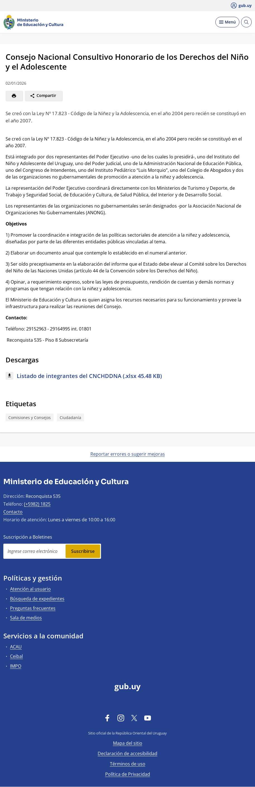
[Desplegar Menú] (227, 22)
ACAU (16, 647)
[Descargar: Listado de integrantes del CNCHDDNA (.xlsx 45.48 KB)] (127, 376)
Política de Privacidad (127, 774)
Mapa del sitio (127, 743)
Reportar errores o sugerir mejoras (127, 454)
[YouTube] (147, 718)
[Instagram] (120, 718)
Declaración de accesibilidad (127, 753)
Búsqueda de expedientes (37, 599)
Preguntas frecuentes (33, 608)
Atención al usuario (30, 589)
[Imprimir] (14, 96)
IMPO (15, 666)
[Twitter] (134, 718)
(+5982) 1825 (37, 504)
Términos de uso (127, 764)
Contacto (13, 512)
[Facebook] (107, 718)
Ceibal (16, 656)
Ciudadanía (70, 417)
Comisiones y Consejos (29, 417)
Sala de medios (26, 618)
